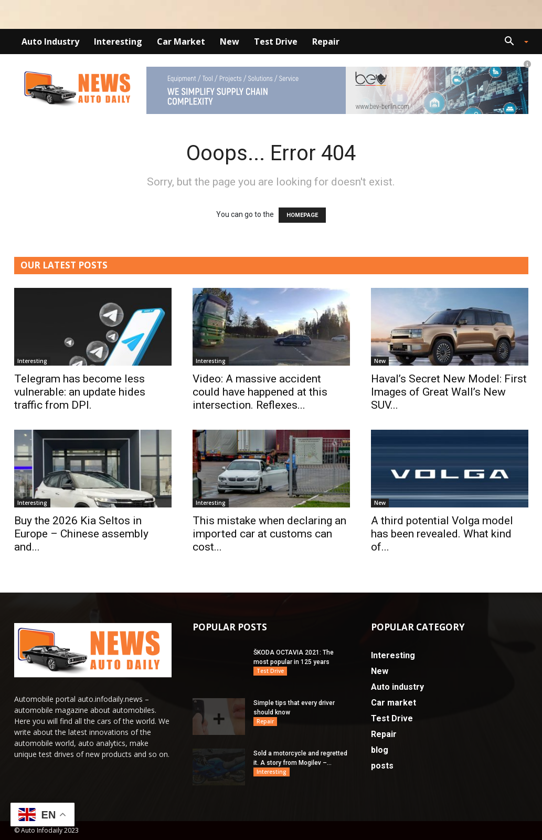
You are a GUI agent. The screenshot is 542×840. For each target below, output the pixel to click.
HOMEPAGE (302, 215)
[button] (512, 42)
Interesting (118, 41)
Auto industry (50, 41)
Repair (325, 41)
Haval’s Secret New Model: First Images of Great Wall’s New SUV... (449, 391)
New (229, 41)
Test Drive (275, 41)
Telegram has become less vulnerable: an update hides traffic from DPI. (79, 391)
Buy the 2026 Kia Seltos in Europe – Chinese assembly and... (81, 533)
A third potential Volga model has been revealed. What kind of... (442, 533)
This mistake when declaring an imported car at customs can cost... (269, 533)
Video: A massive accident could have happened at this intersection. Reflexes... (260, 391)
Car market (181, 41)
